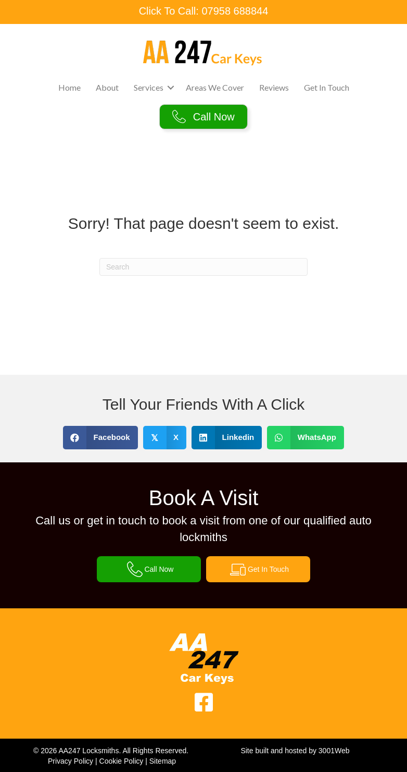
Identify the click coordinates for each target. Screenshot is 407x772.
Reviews (274, 87)
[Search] (203, 267)
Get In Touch (326, 87)
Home (69, 87)
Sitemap (162, 761)
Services (148, 87)
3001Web (334, 750)
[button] (170, 87)
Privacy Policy (70, 761)
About (107, 87)
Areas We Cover (215, 87)
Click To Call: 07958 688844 (204, 11)
